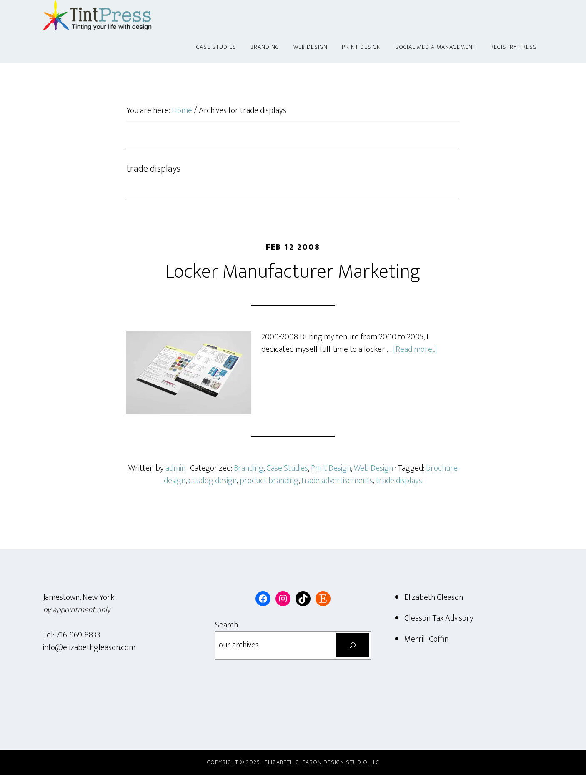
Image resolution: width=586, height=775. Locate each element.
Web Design (373, 468)
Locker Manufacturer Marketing (293, 271)
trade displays (399, 481)
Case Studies (287, 468)
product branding (269, 481)
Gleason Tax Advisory (438, 618)
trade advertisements (337, 481)
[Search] (352, 645)
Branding (248, 468)
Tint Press (118, 16)
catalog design (212, 481)
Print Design (331, 468)
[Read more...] (415, 349)
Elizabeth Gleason (433, 597)
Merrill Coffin (426, 639)
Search (226, 625)
